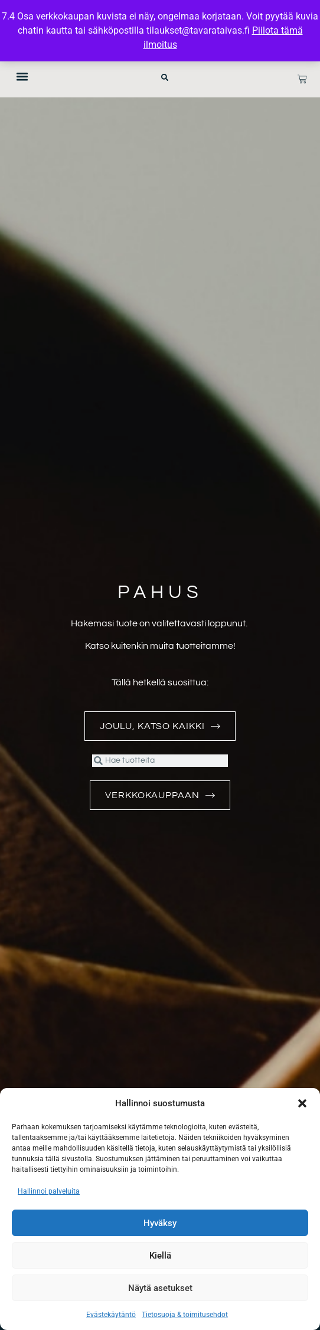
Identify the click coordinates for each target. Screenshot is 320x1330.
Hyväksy (160, 1223)
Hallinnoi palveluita (49, 1191)
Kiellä (160, 1255)
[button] (302, 1103)
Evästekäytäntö (111, 1315)
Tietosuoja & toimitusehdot (185, 1315)
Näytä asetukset (160, 1288)
